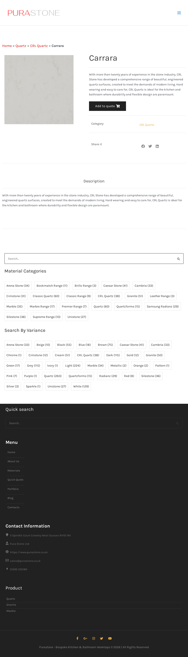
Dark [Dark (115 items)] (113, 355)
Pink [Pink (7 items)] (11, 376)
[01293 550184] (94, 569)
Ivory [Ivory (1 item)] (52, 365)
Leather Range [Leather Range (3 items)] (162, 296)
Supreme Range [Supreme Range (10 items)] (46, 317)
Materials (14, 470)
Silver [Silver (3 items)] (12, 386)
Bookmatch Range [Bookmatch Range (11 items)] (52, 286)
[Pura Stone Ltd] (94, 544)
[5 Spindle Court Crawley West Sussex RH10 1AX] (94, 535)
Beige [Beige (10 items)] (43, 345)
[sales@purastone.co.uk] (94, 561)
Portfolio (13, 489)
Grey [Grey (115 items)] (33, 365)
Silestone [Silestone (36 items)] (16, 317)
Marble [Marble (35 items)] (14, 306)
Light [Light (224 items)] (72, 365)
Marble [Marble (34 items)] (95, 365)
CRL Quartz (39, 46)
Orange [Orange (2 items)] (141, 365)
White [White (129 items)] (81, 386)
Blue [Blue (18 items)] (85, 345)
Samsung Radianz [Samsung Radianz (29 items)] (163, 306)
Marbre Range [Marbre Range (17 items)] (42, 306)
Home (7, 46)
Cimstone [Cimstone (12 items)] (38, 355)
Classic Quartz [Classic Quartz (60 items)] (46, 296)
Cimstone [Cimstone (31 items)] (16, 296)
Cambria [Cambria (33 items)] (144, 286)
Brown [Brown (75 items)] (105, 345)
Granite (11, 604)
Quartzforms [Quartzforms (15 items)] (128, 306)
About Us (13, 461)
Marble (11, 611)
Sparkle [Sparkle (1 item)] (33, 386)
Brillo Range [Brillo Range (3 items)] (85, 286)
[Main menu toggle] (179, 12)
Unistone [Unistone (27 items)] (77, 317)
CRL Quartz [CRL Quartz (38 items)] (109, 296)
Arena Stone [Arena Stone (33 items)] (17, 345)
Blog (10, 498)
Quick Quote (15, 479)
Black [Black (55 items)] (64, 345)
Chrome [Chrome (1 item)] (13, 355)
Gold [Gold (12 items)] (133, 355)
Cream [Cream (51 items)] (62, 355)
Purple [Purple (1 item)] (30, 376)
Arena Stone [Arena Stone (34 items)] (17, 286)
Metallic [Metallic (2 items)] (118, 365)
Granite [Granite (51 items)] (135, 296)
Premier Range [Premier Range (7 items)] (74, 306)
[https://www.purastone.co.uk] (94, 552)
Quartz (21, 46)
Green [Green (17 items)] (13, 365)
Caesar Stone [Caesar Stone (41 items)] (115, 286)
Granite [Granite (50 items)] (154, 355)
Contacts (13, 507)
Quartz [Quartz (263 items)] (53, 376)
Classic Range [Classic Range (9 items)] (78, 296)
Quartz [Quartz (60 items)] (101, 306)
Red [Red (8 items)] (129, 376)
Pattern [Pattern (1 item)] (162, 365)
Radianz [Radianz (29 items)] (108, 376)
